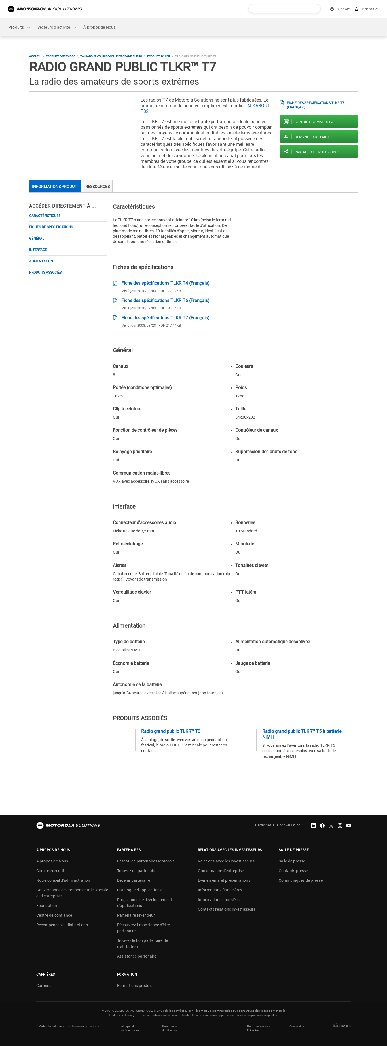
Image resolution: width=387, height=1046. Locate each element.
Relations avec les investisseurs (226, 861)
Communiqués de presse (301, 880)
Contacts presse (293, 870)
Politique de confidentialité (129, 1028)
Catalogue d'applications (139, 890)
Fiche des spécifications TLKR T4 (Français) (165, 283)
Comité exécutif (50, 870)
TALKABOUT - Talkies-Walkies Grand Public (111, 56)
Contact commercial (315, 122)
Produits (20, 27)
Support (343, 9)
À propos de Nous (102, 27)
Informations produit (55, 186)
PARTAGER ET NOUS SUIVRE (318, 152)
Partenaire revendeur (136, 915)
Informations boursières (220, 899)
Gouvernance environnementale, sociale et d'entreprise (72, 893)
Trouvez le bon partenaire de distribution (142, 943)
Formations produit (134, 985)
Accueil (35, 56)
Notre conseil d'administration (63, 880)
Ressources (97, 186)
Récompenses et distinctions (62, 925)
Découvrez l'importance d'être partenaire (143, 928)
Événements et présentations (224, 880)
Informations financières (220, 890)
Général (36, 239)
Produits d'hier (158, 56)
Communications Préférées (258, 1028)
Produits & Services (60, 56)
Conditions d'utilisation (170, 1028)
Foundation (46, 905)
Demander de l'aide (312, 137)
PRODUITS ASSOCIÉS (45, 273)
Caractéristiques (44, 216)
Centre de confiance (54, 915)
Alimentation (41, 261)
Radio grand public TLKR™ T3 (170, 731)
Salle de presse (292, 861)
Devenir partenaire (133, 880)
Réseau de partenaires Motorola (146, 861)
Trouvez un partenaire (137, 870)
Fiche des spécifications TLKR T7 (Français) (315, 105)
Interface (38, 250)
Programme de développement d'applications (144, 902)
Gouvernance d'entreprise (221, 870)
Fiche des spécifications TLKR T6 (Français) (165, 300)
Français (341, 1025)
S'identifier (369, 9)
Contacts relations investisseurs (227, 909)
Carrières (44, 985)
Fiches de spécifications (51, 227)
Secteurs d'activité (57, 27)
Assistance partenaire (137, 956)
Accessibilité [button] (297, 1026)
